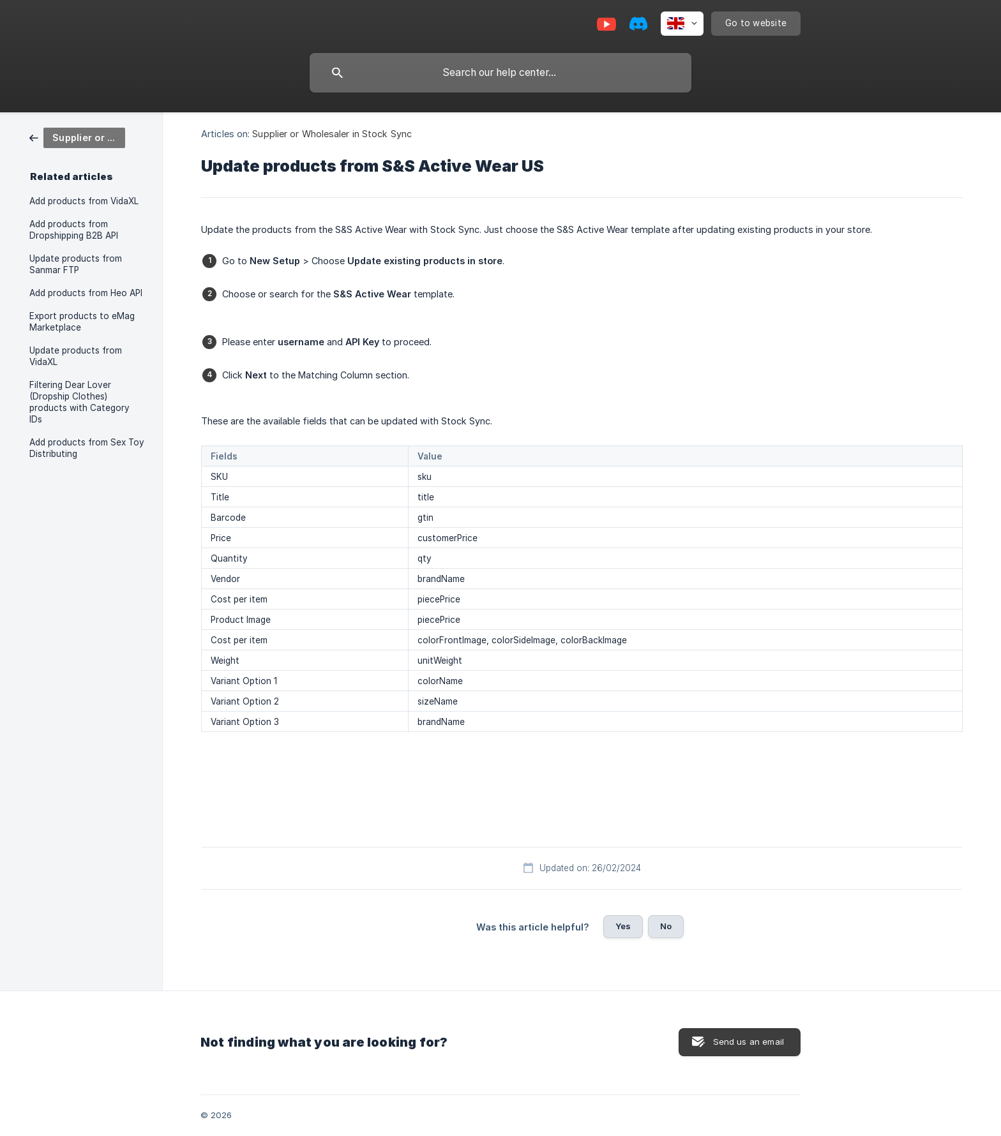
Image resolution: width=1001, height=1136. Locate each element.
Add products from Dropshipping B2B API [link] (73, 230)
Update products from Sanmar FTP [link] (75, 264)
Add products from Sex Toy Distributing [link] (86, 448)
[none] (682, 23)
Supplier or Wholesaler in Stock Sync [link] (332, 133)
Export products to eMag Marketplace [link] (82, 322)
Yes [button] (623, 926)
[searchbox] (500, 73)
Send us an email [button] (748, 1041)
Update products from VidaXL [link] (75, 356)
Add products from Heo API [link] (85, 293)
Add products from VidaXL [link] (84, 201)
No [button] (666, 926)
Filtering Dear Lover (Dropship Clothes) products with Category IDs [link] (79, 402)
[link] (77, 137)
